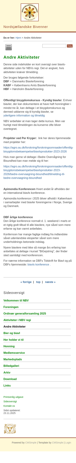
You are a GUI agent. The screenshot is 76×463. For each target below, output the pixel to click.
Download (10, 379)
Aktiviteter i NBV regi (17, 320)
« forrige (26, 282)
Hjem (18, 37)
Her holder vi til (13, 339)
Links (7, 385)
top (38, 282)
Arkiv (6, 372)
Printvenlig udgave (13, 397)
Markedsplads (12, 359)
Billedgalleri (11, 365)
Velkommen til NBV (16, 300)
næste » (50, 282)
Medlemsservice (14, 352)
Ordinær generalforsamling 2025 (24, 313)
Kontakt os (9, 406)
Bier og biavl (11, 333)
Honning (9, 346)
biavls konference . (39, 264)
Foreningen (10, 307)
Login (68, 442)
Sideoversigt (10, 401)
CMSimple (30, 442)
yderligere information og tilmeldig (24, 115)
